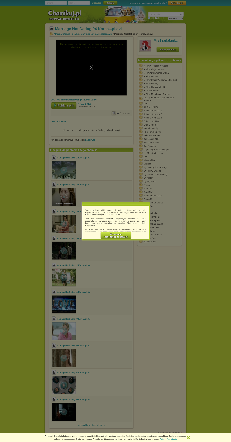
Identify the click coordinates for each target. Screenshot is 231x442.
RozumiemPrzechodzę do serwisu (116, 235)
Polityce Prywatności (168, 439)
